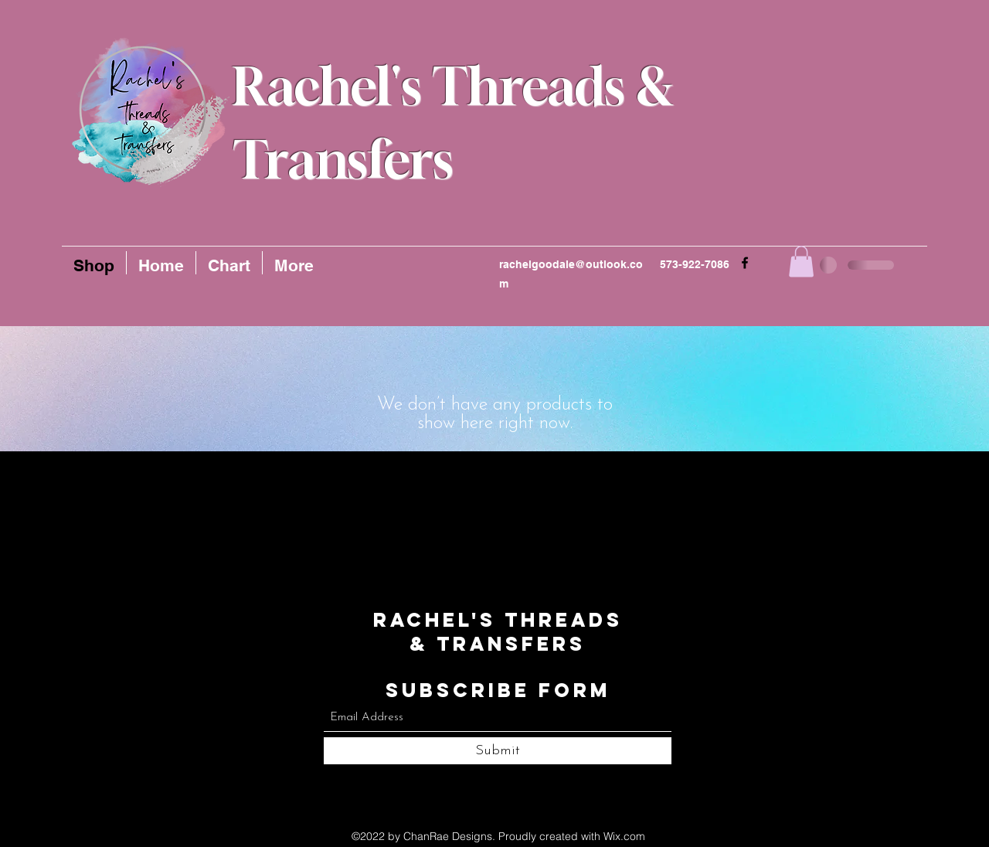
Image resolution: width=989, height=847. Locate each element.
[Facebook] (745, 262)
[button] (801, 261)
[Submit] (497, 750)
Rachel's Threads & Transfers (498, 631)
